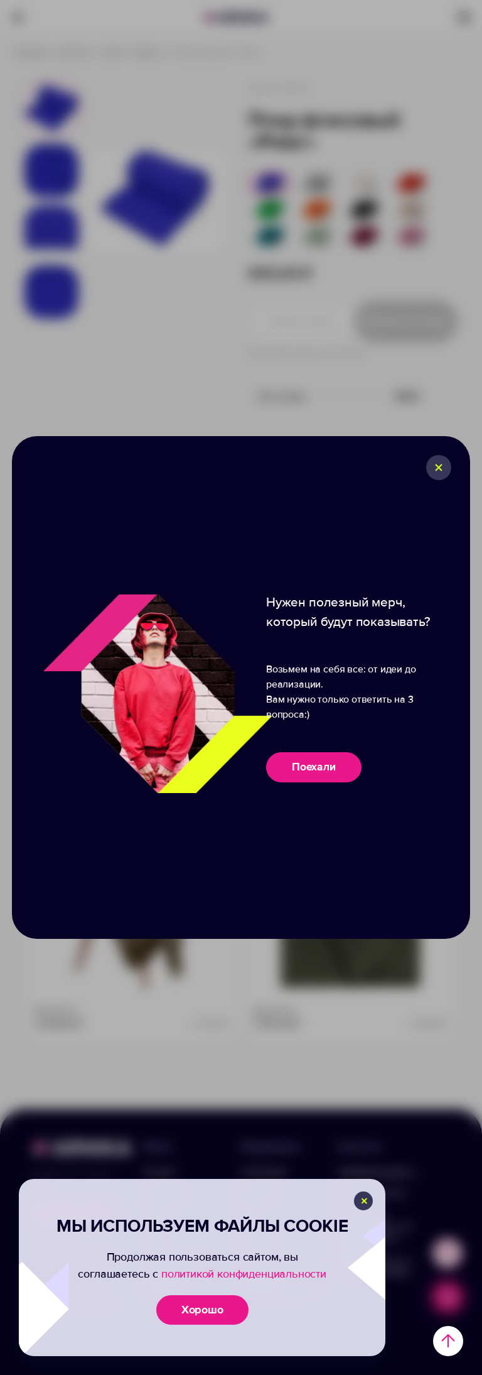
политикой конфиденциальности (243, 1274)
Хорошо (202, 1310)
